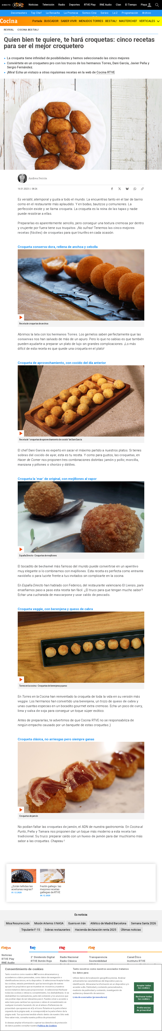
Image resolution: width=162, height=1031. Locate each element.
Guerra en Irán (77, 923)
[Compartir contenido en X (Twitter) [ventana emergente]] (119, 188)
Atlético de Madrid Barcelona (108, 923)
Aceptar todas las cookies (144, 999)
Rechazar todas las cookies (144, 1010)
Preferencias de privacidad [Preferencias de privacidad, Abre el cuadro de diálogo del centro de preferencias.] (144, 1021)
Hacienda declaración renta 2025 (95, 929)
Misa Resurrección (18, 923)
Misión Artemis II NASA (48, 923)
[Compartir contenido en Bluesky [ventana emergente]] (127, 188)
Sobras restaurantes (57, 929)
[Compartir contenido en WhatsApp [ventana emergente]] (135, 188)
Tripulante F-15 (30, 929)
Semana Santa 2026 (143, 923)
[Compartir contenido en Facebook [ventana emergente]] (112, 188)
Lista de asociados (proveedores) (90, 1009)
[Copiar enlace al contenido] (142, 188)
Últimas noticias (131, 929)
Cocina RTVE (105, 72)
